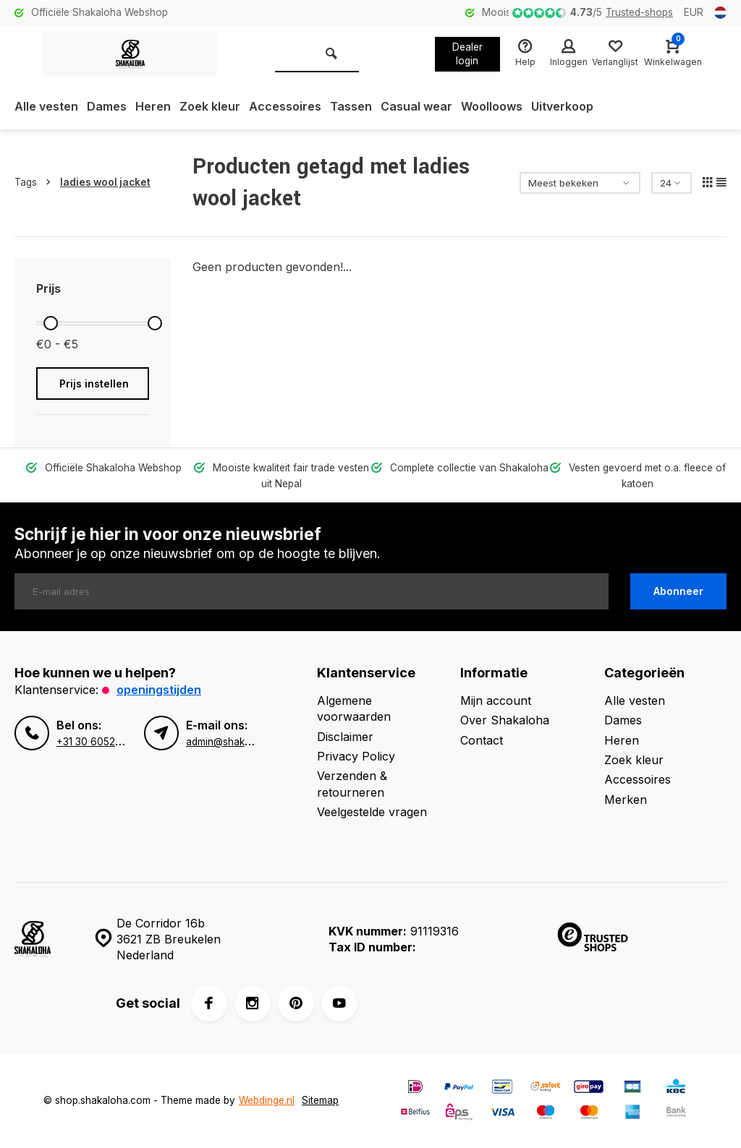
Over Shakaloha (504, 720)
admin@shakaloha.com (239, 742)
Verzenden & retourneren (352, 783)
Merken (625, 799)
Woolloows (491, 106)
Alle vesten (46, 106)
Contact (481, 740)
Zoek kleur (209, 106)
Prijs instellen (94, 383)
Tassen (351, 106)
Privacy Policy (356, 756)
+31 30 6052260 (95, 742)
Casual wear (416, 106)
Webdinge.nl (267, 1100)
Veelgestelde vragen (372, 812)
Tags (35, 182)
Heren (153, 106)
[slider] (50, 323)
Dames (107, 106)
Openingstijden (159, 689)
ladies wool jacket (105, 182)
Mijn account (495, 700)
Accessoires (285, 106)
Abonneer (678, 591)
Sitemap (320, 1100)
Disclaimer (345, 736)
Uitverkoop (562, 106)
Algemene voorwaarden (354, 708)
